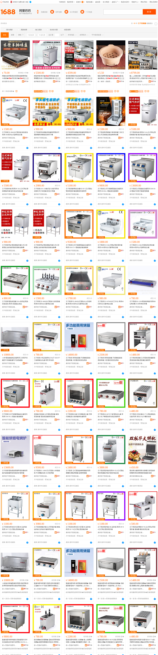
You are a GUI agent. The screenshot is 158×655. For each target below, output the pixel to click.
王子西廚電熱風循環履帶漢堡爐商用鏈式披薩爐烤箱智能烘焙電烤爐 (14, 472)
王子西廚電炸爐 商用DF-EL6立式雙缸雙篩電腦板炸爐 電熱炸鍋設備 (111, 472)
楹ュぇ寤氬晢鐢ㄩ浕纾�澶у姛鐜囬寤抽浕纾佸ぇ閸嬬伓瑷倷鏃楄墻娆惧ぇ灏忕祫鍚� (143, 77)
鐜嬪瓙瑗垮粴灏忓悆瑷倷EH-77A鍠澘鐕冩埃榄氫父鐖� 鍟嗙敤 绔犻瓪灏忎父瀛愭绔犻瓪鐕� (143, 641)
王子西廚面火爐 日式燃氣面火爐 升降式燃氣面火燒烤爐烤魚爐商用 (79, 415)
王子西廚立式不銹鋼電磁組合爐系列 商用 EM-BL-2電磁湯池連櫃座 (110, 190)
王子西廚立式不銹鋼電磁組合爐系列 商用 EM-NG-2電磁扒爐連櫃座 (14, 415)
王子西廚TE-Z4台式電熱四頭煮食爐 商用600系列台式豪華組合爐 (142, 246)
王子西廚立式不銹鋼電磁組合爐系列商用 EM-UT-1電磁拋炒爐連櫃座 (78, 246)
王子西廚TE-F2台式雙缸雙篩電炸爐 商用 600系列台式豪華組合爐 (110, 246)
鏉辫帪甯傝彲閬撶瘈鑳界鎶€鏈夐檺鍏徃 (137, 81)
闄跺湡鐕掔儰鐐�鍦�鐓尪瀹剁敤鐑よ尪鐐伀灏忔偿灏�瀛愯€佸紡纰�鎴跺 (111, 77)
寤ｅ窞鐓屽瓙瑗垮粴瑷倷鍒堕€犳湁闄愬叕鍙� (9, 589)
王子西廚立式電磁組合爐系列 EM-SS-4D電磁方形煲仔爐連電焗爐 (143, 190)
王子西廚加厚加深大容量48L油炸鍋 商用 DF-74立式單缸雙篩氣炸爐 (78, 528)
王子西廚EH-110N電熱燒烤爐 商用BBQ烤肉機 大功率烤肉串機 (142, 302)
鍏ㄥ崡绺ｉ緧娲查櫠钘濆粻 (105, 81)
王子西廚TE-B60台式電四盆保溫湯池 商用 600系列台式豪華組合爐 (15, 133)
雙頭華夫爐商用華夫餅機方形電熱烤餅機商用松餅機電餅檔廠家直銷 (142, 472)
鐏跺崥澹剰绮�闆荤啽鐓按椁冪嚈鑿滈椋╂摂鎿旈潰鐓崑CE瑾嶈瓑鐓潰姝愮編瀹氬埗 (46, 77)
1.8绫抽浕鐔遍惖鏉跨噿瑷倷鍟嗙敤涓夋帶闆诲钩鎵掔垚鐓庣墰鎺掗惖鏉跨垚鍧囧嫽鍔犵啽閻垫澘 (15, 584)
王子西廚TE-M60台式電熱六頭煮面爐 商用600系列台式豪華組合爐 (47, 302)
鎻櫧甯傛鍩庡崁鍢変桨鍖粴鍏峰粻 (9, 81)
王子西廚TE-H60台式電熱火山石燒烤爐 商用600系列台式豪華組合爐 (79, 302)
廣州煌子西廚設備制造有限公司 (9, 138)
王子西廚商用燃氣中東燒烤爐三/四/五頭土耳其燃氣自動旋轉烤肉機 (111, 133)
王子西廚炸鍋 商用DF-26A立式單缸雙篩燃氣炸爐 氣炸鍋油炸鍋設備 (143, 133)
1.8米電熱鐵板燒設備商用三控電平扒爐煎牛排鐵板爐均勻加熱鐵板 (15, 359)
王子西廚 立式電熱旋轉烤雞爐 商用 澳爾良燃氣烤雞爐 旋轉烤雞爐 (78, 472)
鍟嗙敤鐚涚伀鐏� (72, 85)
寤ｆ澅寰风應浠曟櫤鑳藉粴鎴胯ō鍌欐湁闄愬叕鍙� (73, 81)
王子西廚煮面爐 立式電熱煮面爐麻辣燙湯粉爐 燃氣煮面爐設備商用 (142, 359)
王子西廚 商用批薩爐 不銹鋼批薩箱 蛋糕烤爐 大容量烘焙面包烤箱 (78, 359)
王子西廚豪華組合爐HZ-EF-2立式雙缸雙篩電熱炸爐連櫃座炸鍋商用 (79, 190)
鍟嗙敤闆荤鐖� (135, 85)
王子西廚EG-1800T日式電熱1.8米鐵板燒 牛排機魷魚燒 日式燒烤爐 (47, 472)
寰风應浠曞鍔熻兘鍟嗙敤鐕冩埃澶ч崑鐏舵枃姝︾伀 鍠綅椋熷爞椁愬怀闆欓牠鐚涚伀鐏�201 (79, 77)
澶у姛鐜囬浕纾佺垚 (148, 85)
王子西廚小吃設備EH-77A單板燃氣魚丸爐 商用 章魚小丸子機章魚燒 (142, 415)
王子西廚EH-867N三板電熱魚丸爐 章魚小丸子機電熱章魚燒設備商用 (110, 415)
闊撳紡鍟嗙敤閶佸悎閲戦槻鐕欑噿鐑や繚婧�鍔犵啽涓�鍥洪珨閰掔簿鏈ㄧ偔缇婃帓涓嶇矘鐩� (14, 77)
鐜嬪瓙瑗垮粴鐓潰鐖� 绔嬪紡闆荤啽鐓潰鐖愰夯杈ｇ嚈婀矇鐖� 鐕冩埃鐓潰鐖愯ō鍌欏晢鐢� (143, 584)
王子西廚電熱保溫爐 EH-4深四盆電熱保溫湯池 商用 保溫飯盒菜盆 (15, 302)
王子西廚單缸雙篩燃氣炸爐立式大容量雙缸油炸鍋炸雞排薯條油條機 (14, 246)
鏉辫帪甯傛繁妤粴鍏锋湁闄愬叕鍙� (41, 81)
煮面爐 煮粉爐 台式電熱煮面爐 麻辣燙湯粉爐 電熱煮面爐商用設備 (46, 415)
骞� (26, 81)
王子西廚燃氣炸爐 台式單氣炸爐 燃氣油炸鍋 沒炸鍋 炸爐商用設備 (47, 528)
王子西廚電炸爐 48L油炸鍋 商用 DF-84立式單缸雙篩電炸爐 (111, 528)
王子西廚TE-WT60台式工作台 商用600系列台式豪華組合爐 (111, 302)
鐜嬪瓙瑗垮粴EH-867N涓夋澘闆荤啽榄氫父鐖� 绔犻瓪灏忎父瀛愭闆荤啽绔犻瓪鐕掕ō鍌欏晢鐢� (111, 641)
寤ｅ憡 (26, 78)
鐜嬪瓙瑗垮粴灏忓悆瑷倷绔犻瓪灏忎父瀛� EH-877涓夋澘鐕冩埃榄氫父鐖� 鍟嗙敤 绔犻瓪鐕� (47, 584)
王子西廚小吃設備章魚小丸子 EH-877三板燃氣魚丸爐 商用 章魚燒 (47, 359)
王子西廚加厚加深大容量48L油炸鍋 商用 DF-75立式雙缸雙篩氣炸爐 (14, 528)
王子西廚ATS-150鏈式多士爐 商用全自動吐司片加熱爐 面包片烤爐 (46, 190)
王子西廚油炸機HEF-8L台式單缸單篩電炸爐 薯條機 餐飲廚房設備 (142, 528)
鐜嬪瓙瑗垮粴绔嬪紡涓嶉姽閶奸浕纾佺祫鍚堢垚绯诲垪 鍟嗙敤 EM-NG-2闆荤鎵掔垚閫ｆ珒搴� (15, 641)
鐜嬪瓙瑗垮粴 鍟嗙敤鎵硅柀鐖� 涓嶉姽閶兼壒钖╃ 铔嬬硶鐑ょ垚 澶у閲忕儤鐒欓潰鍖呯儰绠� (79, 584)
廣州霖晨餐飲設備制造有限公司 (137, 476)
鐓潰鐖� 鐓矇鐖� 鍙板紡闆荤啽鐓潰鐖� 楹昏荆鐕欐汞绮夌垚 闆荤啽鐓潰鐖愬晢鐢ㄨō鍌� (47, 641)
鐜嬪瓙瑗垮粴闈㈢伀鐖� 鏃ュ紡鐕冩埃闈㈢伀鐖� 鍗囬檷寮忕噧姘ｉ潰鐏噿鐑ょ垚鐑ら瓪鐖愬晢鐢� (79, 641)
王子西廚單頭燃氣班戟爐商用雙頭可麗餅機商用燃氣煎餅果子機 (46, 133)
